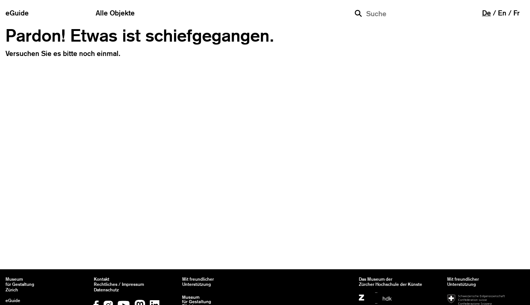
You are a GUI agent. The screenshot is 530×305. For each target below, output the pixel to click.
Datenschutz (106, 289)
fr (516, 13)
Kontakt (101, 279)
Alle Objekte (115, 13)
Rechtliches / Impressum (119, 284)
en (502, 13)
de (486, 13)
